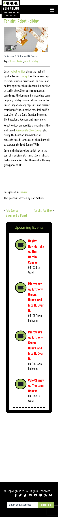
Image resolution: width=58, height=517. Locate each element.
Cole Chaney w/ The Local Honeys (36, 385)
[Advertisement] (29, 447)
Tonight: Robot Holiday (21, 21)
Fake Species (12, 210)
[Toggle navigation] (52, 9)
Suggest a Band (16, 215)
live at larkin (16, 61)
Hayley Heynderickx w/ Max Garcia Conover (36, 251)
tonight (25, 76)
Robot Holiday (18, 71)
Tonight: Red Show (43, 210)
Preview (32, 56)
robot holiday (31, 61)
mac (24, 56)
